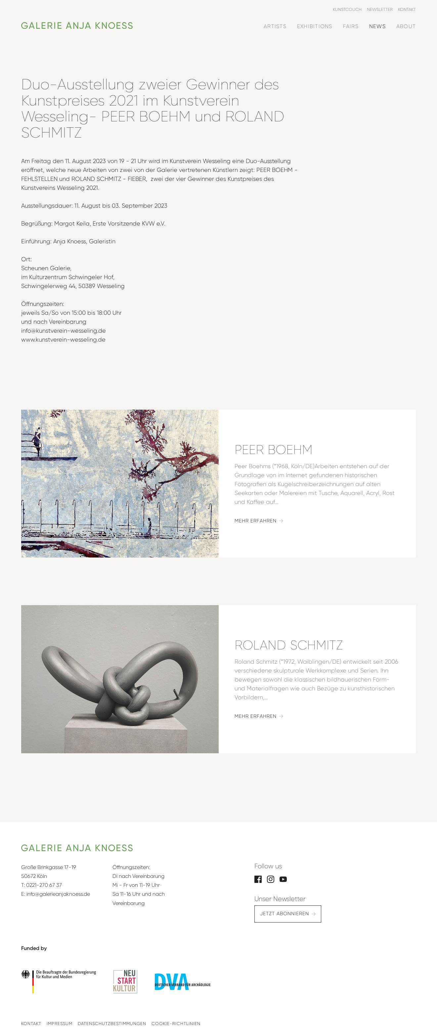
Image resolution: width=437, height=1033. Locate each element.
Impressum (59, 1023)
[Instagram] (270, 879)
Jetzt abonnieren (284, 914)
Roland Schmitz (289, 645)
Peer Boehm (274, 449)
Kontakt (31, 1023)
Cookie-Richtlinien (176, 1023)
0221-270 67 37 (44, 885)
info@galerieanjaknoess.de (58, 894)
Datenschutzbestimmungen (112, 1023)
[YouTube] (283, 879)
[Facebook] (258, 879)
